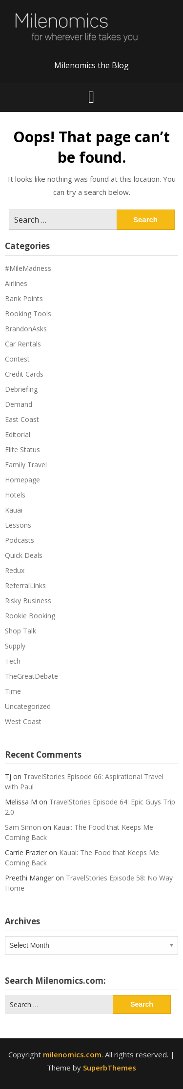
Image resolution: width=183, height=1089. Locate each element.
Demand (18, 404)
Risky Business (28, 600)
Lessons (18, 525)
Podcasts (19, 540)
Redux (14, 570)
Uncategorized (28, 706)
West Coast (23, 721)
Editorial (17, 434)
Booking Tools (28, 313)
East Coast (22, 419)
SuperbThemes (109, 1067)
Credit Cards (24, 374)
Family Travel (26, 464)
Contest (17, 358)
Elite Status (22, 449)
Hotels (15, 494)
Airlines (16, 283)
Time (13, 691)
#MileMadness (28, 268)
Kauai (13, 510)
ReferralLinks (25, 585)
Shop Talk (20, 630)
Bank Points (24, 298)
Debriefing (21, 389)
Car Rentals (23, 343)
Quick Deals (23, 555)
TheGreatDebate (31, 676)
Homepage (22, 479)
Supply (15, 645)
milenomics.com (72, 1054)
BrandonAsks (26, 328)
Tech (12, 661)
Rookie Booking (30, 615)
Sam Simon (23, 827)
